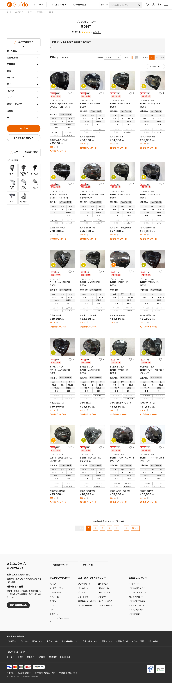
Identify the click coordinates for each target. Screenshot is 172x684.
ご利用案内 (11, 643)
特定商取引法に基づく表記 (45, 674)
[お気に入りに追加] (71, 94)
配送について (37, 643)
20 (152, 59)
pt (53, 148)
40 (157, 59)
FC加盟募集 (65, 658)
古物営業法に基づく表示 (68, 674)
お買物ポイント (122, 643)
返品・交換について (90, 643)
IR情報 (20, 658)
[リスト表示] (136, 59)
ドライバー (54, 585)
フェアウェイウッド (57, 589)
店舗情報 (53, 658)
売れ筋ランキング (60, 566)
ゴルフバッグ (83, 589)
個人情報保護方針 (24, 674)
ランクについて (156, 68)
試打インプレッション (137, 607)
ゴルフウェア (103, 585)
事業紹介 (30, 658)
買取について (107, 643)
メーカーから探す (105, 607)
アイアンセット (55, 598)
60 (162, 59)
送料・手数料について (70, 643)
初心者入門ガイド (136, 598)
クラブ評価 (88, 566)
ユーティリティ (55, 594)
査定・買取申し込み (18, 606)
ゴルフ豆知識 (134, 615)
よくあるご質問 (138, 643)
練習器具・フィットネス (87, 602)
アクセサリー (103, 598)
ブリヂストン (58, 47)
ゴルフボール (103, 589)
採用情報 (42, 658)
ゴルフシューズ (104, 594)
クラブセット (54, 615)
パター (52, 611)
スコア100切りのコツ (137, 594)
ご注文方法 (24, 643)
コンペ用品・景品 (85, 607)
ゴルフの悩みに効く (137, 589)
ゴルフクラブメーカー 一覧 (59, 621)
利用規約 (10, 674)
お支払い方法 (52, 643)
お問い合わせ (153, 643)
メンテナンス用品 (105, 602)
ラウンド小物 (83, 598)
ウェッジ (53, 607)
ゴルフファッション (136, 611)
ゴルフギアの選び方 (137, 602)
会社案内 (10, 658)
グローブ (81, 594)
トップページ (134, 585)
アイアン (53, 602)
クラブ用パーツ (84, 585)
